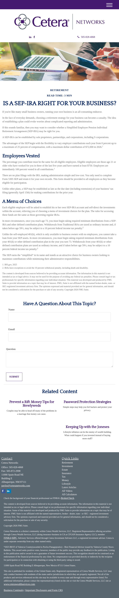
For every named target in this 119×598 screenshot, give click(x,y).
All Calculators (69, 494)
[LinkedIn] (30, 37)
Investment (67, 466)
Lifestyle (66, 483)
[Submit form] (14, 377)
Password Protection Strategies (87, 402)
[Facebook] (34, 37)
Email (11, 329)
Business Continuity (14, 590)
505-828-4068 (86, 37)
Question (10, 349)
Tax (64, 476)
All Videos (67, 491)
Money (65, 480)
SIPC (14, 538)
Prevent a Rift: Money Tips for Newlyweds (31, 404)
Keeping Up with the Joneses (87, 427)
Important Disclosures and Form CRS (44, 590)
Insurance (66, 473)
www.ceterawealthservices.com (19, 584)
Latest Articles (69, 487)
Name (11, 309)
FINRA (7, 538)
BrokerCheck (67, 498)
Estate (65, 469)
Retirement (67, 462)
